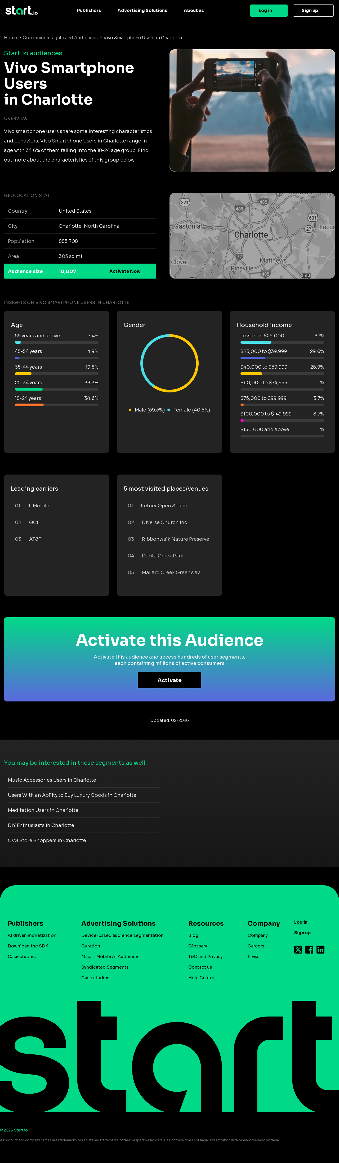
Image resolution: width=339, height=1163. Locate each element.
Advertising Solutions (142, 10)
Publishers (89, 10)
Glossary (197, 946)
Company (261, 924)
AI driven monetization (32, 935)
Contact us (200, 967)
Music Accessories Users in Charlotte (52, 780)
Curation (90, 946)
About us (194, 10)
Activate (170, 680)
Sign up (310, 10)
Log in (265, 10)
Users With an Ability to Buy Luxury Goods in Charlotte (72, 795)
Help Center (201, 978)
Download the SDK (28, 946)
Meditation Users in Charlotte (43, 810)
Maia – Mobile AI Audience (109, 956)
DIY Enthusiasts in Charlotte (41, 825)
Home (10, 38)
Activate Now (125, 271)
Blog (193, 935)
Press (254, 956)
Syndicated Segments (105, 967)
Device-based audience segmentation (122, 935)
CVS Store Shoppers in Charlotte (47, 840)
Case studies (22, 956)
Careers (256, 946)
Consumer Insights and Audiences (60, 38)
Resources (206, 924)
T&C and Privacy (205, 956)
